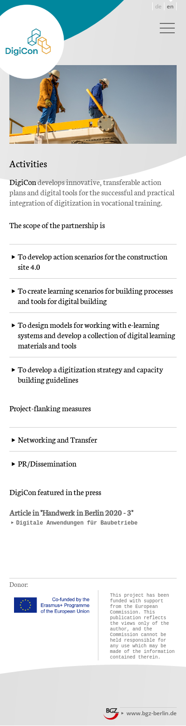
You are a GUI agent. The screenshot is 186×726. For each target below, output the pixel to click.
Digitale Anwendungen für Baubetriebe (76, 523)
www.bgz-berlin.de (151, 713)
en (170, 6)
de (158, 6)
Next (170, 70)
